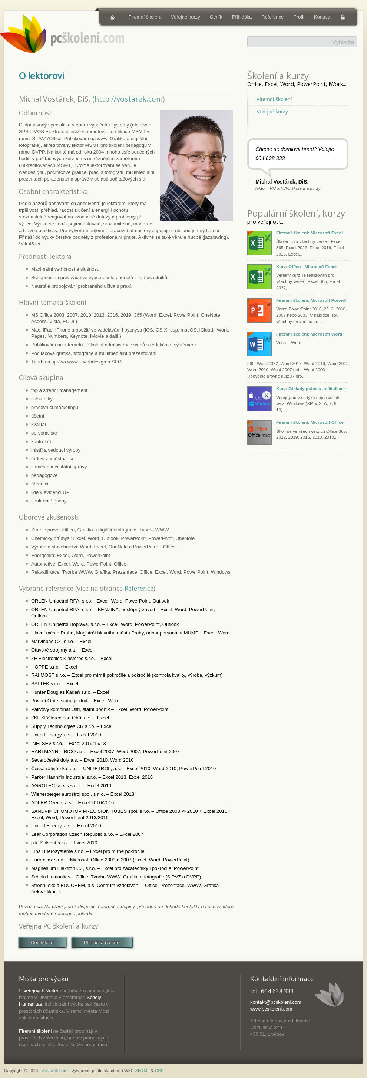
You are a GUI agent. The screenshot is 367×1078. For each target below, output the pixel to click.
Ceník (216, 17)
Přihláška (242, 17)
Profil (298, 17)
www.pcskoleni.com (271, 1009)
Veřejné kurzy (185, 17)
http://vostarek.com (129, 99)
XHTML (142, 1070)
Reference (272, 17)
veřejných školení (42, 990)
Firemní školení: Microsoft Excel (309, 232)
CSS (159, 1070)
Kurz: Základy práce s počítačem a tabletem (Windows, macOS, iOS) (311, 388)
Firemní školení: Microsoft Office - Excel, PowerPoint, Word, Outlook (311, 422)
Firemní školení (144, 17)
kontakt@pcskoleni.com (275, 1002)
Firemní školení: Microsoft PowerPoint (311, 300)
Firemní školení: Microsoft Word (309, 334)
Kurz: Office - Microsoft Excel (306, 266)
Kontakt (322, 17)
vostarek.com (55, 1070)
